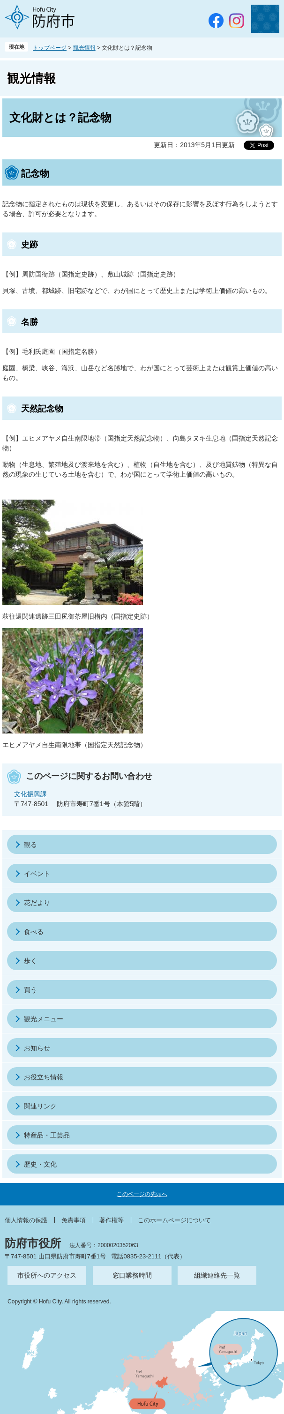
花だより (37, 902)
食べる (34, 931)
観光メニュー (43, 1019)
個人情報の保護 (26, 1220)
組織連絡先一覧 (217, 1275)
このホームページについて (174, 1220)
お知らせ (37, 1048)
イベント (37, 873)
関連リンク (40, 1106)
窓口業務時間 (132, 1275)
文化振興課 (30, 794)
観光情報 (84, 48)
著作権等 (111, 1220)
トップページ (50, 48)
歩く (30, 961)
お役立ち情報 (43, 1077)
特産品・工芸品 (47, 1135)
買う (30, 990)
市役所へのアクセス (46, 1275)
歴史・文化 (40, 1164)
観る (30, 844)
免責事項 (73, 1220)
